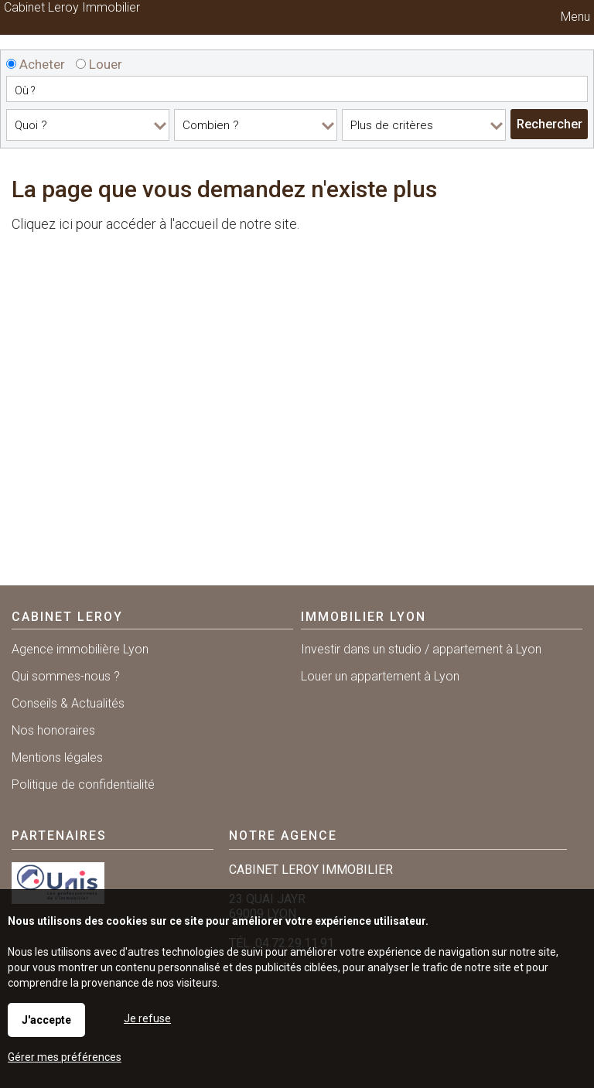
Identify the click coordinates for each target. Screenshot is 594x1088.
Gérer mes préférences (64, 1057)
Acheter (35, 64)
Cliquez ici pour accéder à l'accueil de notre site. (155, 224)
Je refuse (147, 1018)
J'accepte (46, 1020)
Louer (99, 64)
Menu (574, 16)
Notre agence (283, 835)
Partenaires (59, 835)
